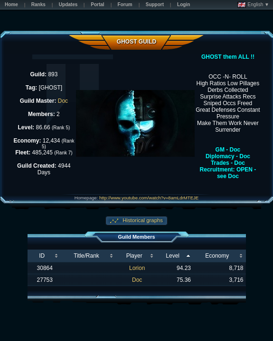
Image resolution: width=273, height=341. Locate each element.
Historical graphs (142, 220)
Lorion (137, 268)
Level (172, 255)
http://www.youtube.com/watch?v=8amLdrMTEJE (148, 197)
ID (42, 255)
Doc (63, 101)
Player (134, 255)
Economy (217, 255)
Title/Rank (86, 255)
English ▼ (253, 5)
